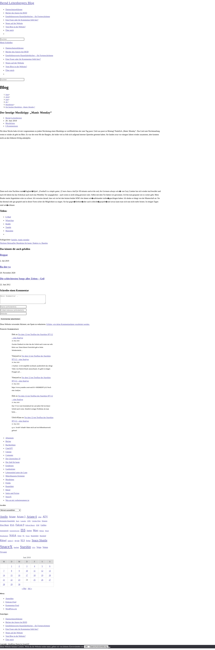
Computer (9, 457)
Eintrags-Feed (10, 604)
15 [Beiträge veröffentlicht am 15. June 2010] (11, 577)
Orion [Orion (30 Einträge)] (19, 537)
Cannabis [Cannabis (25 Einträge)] (23, 522)
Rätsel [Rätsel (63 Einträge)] (3, 542)
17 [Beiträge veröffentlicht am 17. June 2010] (27, 577)
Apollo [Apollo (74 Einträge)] (4, 518)
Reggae (4, 255)
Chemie (8, 453)
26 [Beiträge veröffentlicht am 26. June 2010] (42, 582)
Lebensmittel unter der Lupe (16, 474)
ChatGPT (9, 450)
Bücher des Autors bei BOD (17, 52)
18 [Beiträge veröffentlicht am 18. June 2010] (35, 577)
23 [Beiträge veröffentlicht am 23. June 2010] (19, 582)
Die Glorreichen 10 (12, 460)
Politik (8, 485)
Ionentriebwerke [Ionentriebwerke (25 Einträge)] (14, 532)
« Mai (24, 590)
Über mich (9, 70)
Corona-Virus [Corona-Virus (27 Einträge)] (36, 523)
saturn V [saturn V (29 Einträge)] (10, 542)
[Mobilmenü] (6, 43)
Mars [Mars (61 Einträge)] (35, 532)
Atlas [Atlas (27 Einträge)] (40, 519)
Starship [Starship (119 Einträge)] (25, 548)
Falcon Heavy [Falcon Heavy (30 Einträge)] (30, 527)
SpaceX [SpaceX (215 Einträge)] (6, 548)
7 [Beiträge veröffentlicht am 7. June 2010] (3, 572)
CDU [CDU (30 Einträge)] (29, 523)
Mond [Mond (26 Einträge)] (47, 532)
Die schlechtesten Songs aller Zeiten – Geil (22, 278)
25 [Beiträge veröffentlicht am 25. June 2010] (35, 582)
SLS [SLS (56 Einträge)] (23, 542)
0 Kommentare (11, 126)
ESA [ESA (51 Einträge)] (12, 526)
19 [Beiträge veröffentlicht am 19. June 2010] (42, 577)
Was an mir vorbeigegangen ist (17, 502)
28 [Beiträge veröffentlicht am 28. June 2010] (4, 586)
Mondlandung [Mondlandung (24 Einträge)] (4, 537)
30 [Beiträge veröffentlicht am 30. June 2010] (19, 586)
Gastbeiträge (10, 471)
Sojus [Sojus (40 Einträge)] (28, 542)
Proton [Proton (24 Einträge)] (27, 537)
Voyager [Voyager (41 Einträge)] (3, 554)
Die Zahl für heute (12, 464)
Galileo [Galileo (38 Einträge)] (43, 527)
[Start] (7, 94)
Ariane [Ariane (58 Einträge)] (12, 518)
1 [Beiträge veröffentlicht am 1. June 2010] (11, 568)
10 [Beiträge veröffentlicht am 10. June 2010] (27, 572)
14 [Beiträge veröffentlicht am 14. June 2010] (4, 577)
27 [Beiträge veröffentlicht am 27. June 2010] (50, 582)
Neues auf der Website (14, 63)
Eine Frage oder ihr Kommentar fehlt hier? (23, 59)
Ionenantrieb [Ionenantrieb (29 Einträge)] (4, 532)
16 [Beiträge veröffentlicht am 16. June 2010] (19, 577)
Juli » (30, 590)
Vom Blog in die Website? (16, 66)
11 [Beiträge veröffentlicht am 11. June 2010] (34, 572)
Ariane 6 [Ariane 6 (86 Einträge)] (32, 518)
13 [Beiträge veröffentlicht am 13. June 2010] (50, 572)
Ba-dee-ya (5, 266)
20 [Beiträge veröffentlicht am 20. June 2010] (50, 577)
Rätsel (7, 491)
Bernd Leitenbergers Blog (17, 3)
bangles (14, 240)
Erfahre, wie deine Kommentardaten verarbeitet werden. (68, 326)
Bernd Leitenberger (13, 118)
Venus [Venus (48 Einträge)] (45, 549)
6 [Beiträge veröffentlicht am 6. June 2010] (49, 568)
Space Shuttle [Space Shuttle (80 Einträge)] (39, 542)
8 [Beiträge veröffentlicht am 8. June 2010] (11, 572)
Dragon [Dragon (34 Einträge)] (44, 523)
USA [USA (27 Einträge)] (33, 549)
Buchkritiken (10, 447)
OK (86, 648)
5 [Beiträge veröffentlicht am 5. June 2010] (42, 568)
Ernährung (9, 467)
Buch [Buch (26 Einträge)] (17, 522)
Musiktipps (10, 123)
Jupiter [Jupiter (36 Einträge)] (29, 532)
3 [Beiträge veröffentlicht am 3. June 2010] (26, 568)
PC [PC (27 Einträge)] (24, 537)
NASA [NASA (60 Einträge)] (12, 537)
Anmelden (9, 600)
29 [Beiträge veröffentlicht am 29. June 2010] (11, 586)
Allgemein (9, 440)
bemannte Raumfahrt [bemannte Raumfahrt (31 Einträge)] (7, 523)
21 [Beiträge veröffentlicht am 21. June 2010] (4, 582)
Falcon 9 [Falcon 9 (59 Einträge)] (19, 526)
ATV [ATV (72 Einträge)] (45, 518)
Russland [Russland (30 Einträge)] (43, 537)
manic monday (23, 240)
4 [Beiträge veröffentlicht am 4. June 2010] (34, 568)
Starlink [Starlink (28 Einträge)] (16, 549)
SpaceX (8, 498)
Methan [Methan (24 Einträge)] (41, 532)
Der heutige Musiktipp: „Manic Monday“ (20, 107)
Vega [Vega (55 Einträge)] (38, 548)
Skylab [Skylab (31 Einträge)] (17, 542)
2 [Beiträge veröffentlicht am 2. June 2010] (19, 568)
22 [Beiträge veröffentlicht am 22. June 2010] (11, 582)
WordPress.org (11, 611)
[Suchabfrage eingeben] (12, 39)
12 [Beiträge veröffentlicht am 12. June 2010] (42, 572)
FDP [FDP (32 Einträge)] (37, 527)
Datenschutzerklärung (14, 48)
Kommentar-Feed (12, 607)
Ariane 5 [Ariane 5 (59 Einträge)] (21, 518)
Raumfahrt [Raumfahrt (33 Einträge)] (35, 537)
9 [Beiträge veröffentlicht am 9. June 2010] (19, 572)
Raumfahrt (9, 488)
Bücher (8, 443)
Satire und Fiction (12, 495)
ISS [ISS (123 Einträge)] (23, 532)
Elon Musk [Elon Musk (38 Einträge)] (4, 527)
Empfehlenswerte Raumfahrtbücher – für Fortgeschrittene (29, 55)
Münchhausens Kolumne (15, 478)
